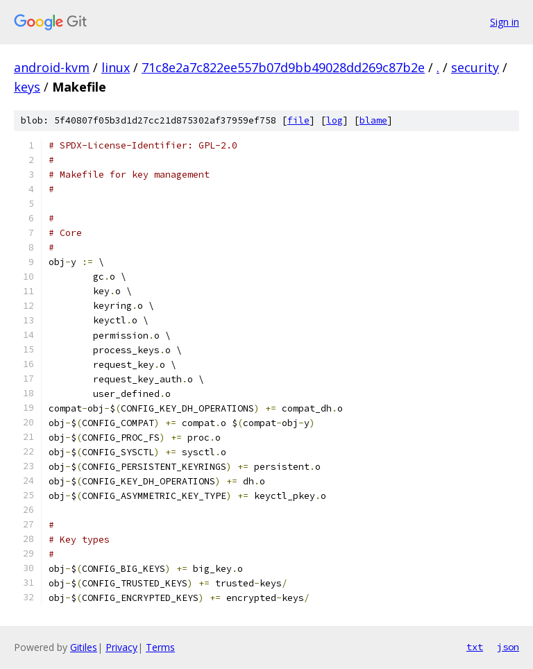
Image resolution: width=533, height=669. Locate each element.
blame (373, 120)
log (334, 120)
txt (474, 647)
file (298, 120)
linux (115, 67)
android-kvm (52, 67)
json (508, 647)
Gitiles (83, 647)
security (475, 67)
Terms (160, 647)
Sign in (504, 21)
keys (27, 86)
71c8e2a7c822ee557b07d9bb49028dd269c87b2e (283, 67)
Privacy (121, 647)
